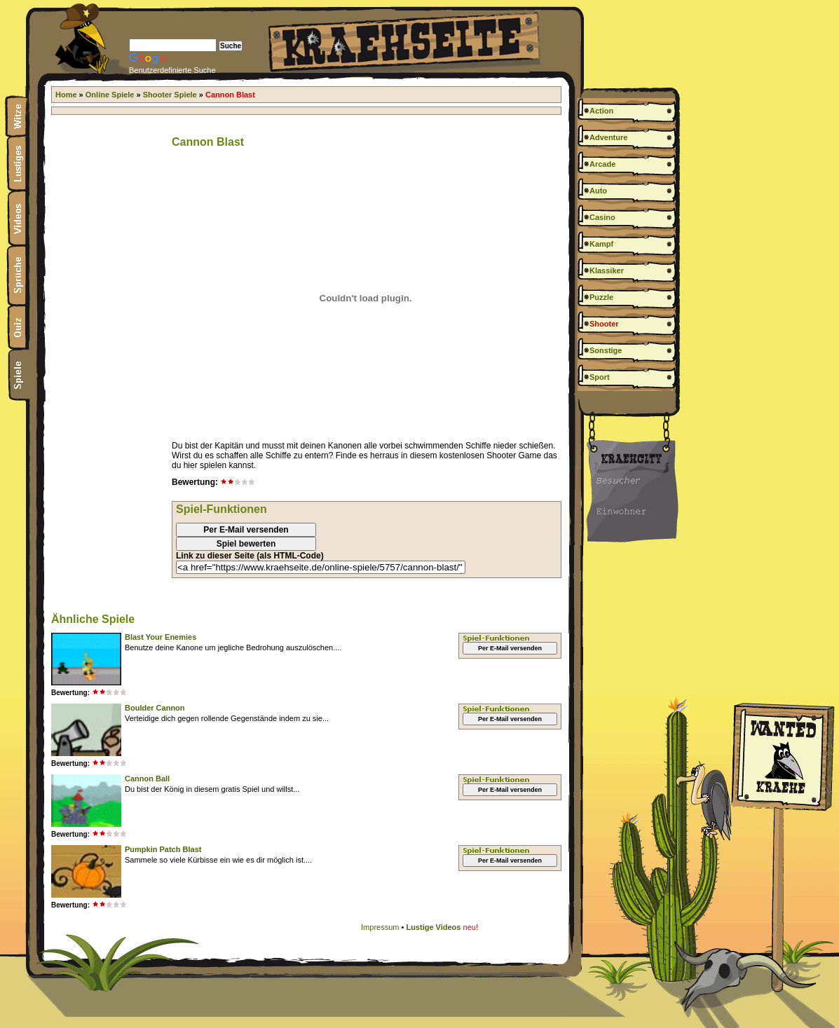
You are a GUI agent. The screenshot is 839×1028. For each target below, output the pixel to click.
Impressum (380, 927)
